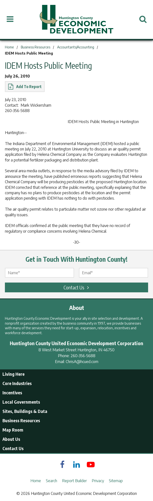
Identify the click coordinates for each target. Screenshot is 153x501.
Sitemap (116, 480)
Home (35, 480)
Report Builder (74, 480)
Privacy (98, 480)
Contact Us (77, 287)
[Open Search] (143, 19)
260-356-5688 (83, 355)
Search (51, 480)
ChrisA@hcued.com (82, 361)
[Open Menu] (10, 19)
